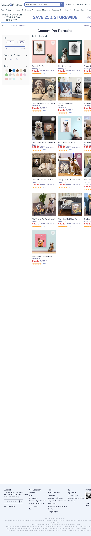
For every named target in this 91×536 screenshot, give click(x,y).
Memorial (46, 10)
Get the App (72, 501)
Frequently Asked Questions (57, 501)
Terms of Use (33, 506)
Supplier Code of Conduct (37, 503)
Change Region (53, 512)
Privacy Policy (33, 498)
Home (83, 10)
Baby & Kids (74, 10)
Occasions (36, 10)
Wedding (55, 10)
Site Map (50, 509)
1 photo (8, 59)
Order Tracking (73, 495)
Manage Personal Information (57, 506)
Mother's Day (6, 10)
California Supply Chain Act (37, 501)
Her (66, 10)
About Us (32, 493)
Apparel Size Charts (54, 493)
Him (62, 10)
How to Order (52, 503)
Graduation (26, 10)
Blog (30, 495)
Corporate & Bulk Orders (55, 498)
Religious (16, 10)
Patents (31, 509)
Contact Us (51, 495)
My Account (72, 493)
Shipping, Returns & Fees (76, 498)
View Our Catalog (9, 506)
